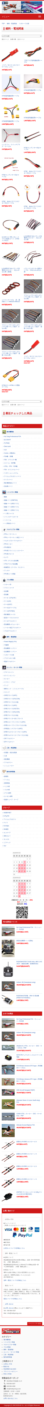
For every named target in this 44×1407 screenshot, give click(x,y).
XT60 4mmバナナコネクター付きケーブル (10, 202)
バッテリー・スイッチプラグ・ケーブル (11, 145)
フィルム (6, 780)
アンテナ (6, 570)
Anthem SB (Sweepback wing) (25, 982)
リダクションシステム (10, 473)
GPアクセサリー (8, 738)
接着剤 (5, 776)
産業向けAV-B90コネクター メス (26, 1179)
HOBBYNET (6, 813)
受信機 (5, 594)
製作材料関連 (8, 772)
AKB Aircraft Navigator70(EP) (25, 1090)
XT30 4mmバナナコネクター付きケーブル (33, 172)
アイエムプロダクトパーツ (11, 476)
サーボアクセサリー (9, 621)
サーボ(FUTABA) (8, 611)
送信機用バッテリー (9, 651)
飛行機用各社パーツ (9, 483)
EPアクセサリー (8, 742)
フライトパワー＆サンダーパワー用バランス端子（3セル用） (33, 297)
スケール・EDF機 (8, 463)
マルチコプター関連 (10, 529)
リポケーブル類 (24, 23)
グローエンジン (8, 672)
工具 (4, 756)
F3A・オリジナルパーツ (10, 469)
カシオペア (6, 832)
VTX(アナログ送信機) (10, 564)
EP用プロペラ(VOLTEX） (11, 709)
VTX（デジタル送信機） (11, 561)
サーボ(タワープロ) (9, 608)
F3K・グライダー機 (9, 460)
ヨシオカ (5, 839)
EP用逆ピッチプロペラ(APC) (12, 728)
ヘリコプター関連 (10, 492)
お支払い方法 (8, 1364)
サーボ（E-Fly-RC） (9, 598)
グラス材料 (6, 793)
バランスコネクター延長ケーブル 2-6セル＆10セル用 (33, 270)
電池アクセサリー (8, 661)
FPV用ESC (6, 547)
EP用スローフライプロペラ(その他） (15, 725)
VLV (4, 450)
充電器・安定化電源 (9, 752)
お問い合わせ (9, 1304)
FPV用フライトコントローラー (13, 550)
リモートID (6, 584)
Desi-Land (6, 446)
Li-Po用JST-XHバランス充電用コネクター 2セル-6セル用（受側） (11, 270)
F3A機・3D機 (7, 456)
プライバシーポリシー (11, 1371)
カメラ (5, 557)
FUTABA (6, 443)
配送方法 (6, 1366)
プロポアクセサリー (9, 631)
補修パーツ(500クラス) (10, 507)
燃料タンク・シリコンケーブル (13, 689)
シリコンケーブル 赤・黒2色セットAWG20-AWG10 (11, 300)
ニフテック (6, 842)
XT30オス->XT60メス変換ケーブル (11, 386)
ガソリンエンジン (8, 675)
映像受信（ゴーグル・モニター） (13, 567)
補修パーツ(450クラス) (10, 503)
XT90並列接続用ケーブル (32, 118)
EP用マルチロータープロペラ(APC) (14, 732)
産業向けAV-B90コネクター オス (26, 1166)
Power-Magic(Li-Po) (9, 641)
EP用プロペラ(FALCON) (11, 712)
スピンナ (6, 692)
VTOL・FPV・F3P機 (9, 466)
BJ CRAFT (6, 440)
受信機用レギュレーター (11, 624)
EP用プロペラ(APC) (9, 705)
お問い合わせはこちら (11, 1398)
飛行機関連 (8, 432)
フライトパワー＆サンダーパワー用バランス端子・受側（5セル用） (11, 353)
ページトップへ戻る (34, 1323)
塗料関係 (6, 783)
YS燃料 (5, 645)
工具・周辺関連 (9, 748)
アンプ (5, 685)
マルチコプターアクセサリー (12, 541)
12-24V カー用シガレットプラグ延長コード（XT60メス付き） (10, 238)
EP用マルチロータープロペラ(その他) (15, 735)
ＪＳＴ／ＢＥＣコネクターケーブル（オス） (33, 357)
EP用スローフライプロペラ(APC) (13, 722)
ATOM (9, 1374)
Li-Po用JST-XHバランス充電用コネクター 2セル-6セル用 (33, 237)
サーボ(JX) (6, 601)
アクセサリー (7, 762)
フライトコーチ (8, 588)
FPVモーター (7, 544)
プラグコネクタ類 (8, 658)
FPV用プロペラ (8, 554)
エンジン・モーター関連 (12, 667)
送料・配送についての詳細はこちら (15, 1280)
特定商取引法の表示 (10, 1369)
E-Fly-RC (5, 816)
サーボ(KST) (7, 604)
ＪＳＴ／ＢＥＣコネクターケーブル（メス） (11, 66)
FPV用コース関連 (8, 574)
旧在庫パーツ (7, 486)
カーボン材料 (7, 796)
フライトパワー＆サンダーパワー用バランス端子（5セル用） (11, 326)
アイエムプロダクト (9, 819)
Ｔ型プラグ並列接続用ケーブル (33, 61)
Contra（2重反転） (9, 453)
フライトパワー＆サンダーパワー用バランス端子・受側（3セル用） (33, 326)
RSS (5, 1374)
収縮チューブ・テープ (10, 799)
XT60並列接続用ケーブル (32, 90)
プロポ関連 (8, 580)
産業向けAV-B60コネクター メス (26, 1154)
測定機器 (6, 759)
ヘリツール (6, 520)
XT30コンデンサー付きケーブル (32, 148)
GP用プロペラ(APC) (9, 695)
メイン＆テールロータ (10, 517)
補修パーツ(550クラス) (10, 510)
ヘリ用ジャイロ (8, 513)
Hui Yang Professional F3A (11, 436)
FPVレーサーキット (9, 534)
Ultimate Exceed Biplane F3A (25, 1125)
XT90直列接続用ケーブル (10, 121)
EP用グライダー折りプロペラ (12, 718)
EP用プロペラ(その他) (10, 715)
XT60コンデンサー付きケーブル (10, 175)
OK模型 (5, 829)
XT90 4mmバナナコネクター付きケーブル (33, 207)
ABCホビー (6, 836)
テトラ (5, 822)
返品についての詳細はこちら (13, 1299)
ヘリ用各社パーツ (8, 523)
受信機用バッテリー (9, 648)
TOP (3, 23)
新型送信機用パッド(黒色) (24, 940)
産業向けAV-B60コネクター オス (26, 1141)
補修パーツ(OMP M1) (10, 500)
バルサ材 (6, 790)
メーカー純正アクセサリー (11, 627)
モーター (6, 679)
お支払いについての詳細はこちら (14, 1248)
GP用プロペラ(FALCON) (11, 699)
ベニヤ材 (6, 786)
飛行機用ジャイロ (8, 614)
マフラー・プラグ (8, 682)
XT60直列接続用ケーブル (10, 96)
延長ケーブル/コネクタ (10, 618)
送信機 (5, 591)
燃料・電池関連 (12, 23)
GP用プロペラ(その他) (10, 702)
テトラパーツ (7, 479)
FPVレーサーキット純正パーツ (13, 537)
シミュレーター (8, 766)
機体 (4, 497)
